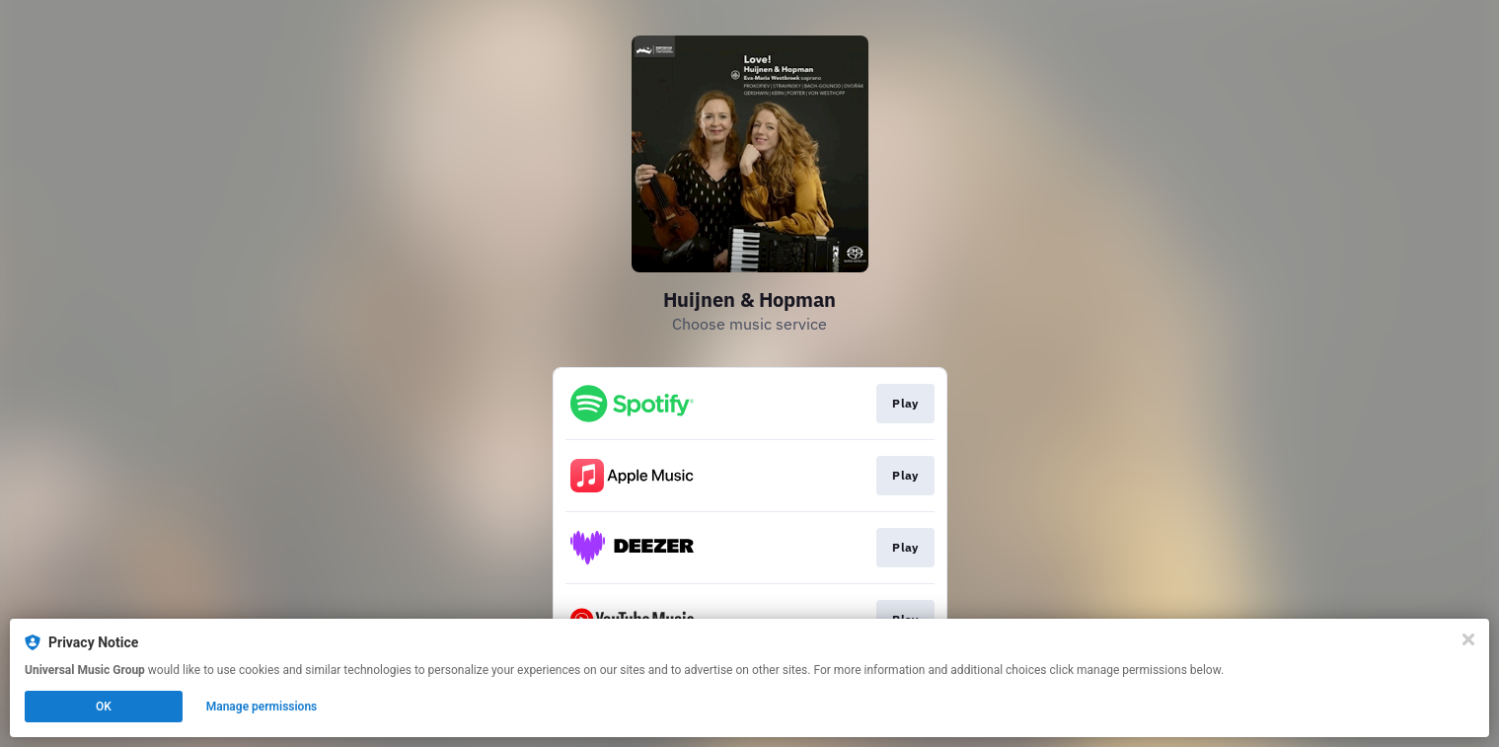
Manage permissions (262, 706)
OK (104, 706)
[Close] (1468, 639)
